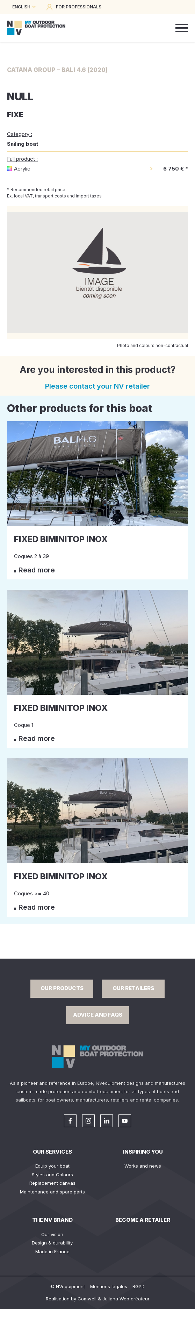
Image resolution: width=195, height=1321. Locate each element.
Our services (52, 1151)
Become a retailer (142, 1220)
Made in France (52, 1251)
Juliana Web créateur (126, 1298)
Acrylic (22, 168)
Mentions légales (108, 1286)
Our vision (52, 1234)
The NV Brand (52, 1220)
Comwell (87, 1298)
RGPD (138, 1286)
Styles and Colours (52, 1174)
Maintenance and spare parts (52, 1191)
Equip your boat (52, 1166)
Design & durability (52, 1243)
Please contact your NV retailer (97, 386)
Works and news (142, 1166)
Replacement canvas (52, 1183)
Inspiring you (143, 1151)
